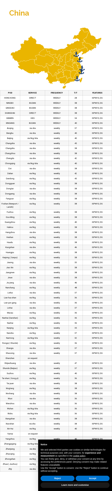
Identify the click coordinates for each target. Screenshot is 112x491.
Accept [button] (92, 478)
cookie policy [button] (79, 456)
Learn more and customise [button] (75, 485)
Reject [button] (57, 478)
